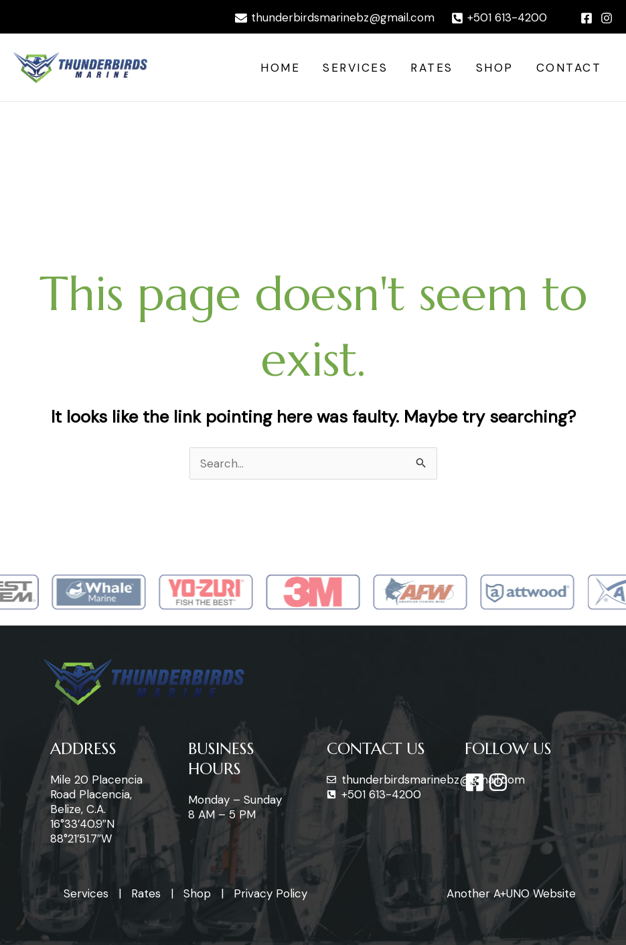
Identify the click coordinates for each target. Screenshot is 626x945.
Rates (431, 67)
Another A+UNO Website (511, 893)
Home (280, 67)
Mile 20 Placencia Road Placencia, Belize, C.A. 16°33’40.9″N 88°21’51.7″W (96, 809)
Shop (495, 67)
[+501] (499, 18)
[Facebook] (586, 18)
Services (355, 67)
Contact (569, 67)
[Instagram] (607, 18)
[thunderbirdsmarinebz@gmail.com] (334, 18)
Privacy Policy (270, 893)
